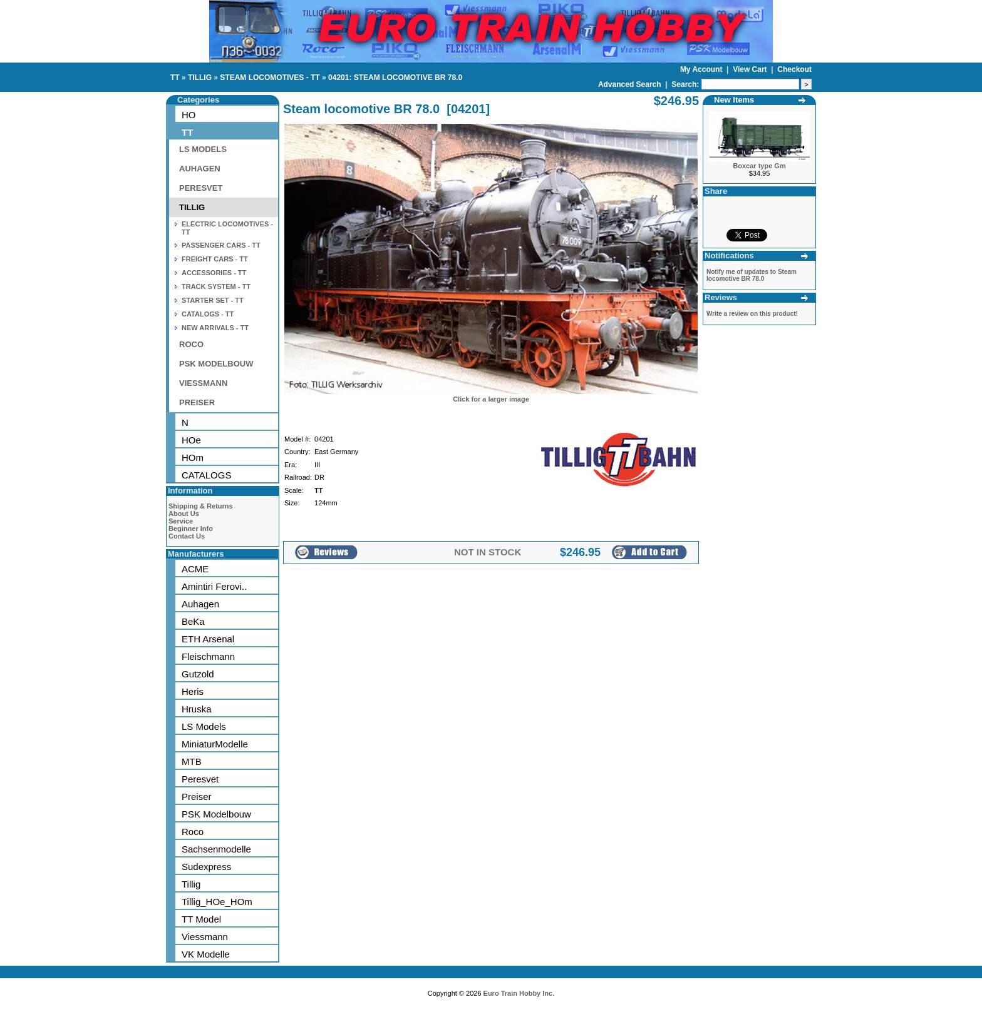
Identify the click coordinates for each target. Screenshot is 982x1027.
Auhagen (200, 604)
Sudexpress (206, 866)
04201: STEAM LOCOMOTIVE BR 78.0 (395, 77)
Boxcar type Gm (759, 165)
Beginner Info (190, 528)
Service (180, 521)
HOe (191, 440)
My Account (702, 69)
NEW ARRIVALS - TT (215, 327)
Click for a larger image (491, 399)
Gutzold (198, 674)
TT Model (201, 919)
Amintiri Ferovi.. (214, 586)
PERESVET (200, 188)
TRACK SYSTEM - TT (216, 286)
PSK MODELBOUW (216, 363)
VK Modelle (206, 954)
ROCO (191, 344)
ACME (195, 569)
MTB (192, 761)
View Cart (751, 69)
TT (175, 77)
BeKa (193, 621)
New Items (734, 99)
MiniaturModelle (215, 744)
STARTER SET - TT (213, 300)
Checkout (794, 69)
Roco (193, 831)
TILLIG (200, 77)
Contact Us (186, 536)
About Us (183, 513)
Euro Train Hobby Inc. (519, 993)
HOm (193, 457)
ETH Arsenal (208, 639)
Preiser (197, 796)
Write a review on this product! (752, 313)
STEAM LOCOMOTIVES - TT (269, 77)
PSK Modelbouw (216, 814)
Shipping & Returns (200, 506)
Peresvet (200, 779)
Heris (193, 691)
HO (189, 114)
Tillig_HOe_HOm (217, 901)
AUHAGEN (199, 168)
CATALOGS (206, 475)
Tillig (191, 884)
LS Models (204, 726)
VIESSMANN (203, 383)
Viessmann (205, 936)
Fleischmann (208, 656)
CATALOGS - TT (208, 314)
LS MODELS (203, 149)
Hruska (197, 709)
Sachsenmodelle (216, 849)
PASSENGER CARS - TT (221, 245)
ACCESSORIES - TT (214, 272)
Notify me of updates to (751, 275)
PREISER (197, 402)
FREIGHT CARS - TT (215, 259)
